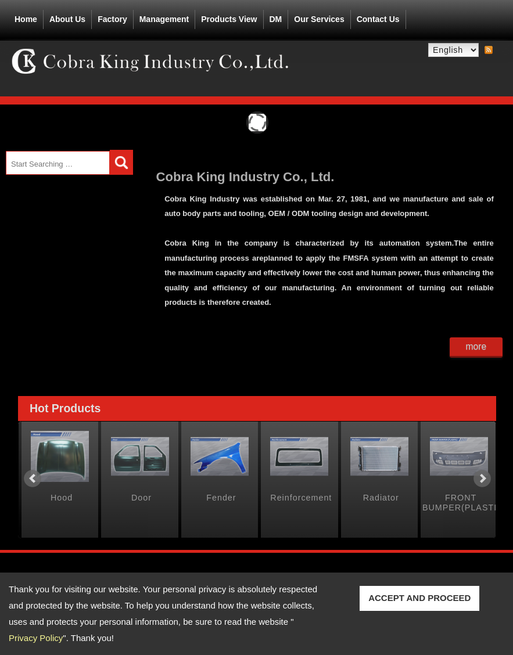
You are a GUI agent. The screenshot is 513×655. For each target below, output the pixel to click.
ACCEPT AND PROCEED (419, 598)
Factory (112, 19)
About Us (67, 17)
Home (26, 19)
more (475, 346)
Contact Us (378, 19)
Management (164, 19)
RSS (488, 50)
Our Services (319, 19)
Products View (229, 17)
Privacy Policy (36, 638)
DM (276, 19)
